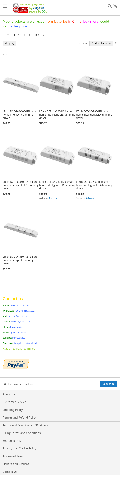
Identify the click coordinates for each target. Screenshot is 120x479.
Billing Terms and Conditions (22, 433)
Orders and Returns (16, 464)
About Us (9, 394)
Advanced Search (14, 456)
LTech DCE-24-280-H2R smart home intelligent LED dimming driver (57, 115)
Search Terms (12, 441)
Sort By (83, 43)
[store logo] (29, 7)
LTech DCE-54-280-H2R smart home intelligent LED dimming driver (57, 185)
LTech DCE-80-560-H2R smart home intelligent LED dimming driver (94, 185)
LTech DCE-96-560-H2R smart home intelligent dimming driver (20, 260)
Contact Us (10, 472)
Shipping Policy (13, 410)
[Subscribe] (108, 384)
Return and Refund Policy (19, 417)
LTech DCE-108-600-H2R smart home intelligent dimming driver (20, 115)
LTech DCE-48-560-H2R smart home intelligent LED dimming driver (21, 185)
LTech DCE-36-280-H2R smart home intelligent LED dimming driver (94, 115)
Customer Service (14, 402)
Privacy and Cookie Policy (19, 448)
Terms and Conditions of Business (25, 425)
